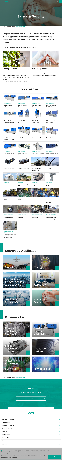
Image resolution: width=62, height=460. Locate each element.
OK (54, 456)
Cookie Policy (21, 451)
